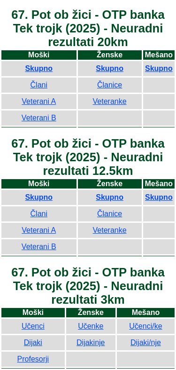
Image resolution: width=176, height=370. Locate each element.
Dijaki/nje (145, 342)
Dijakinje (91, 342)
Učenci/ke (145, 326)
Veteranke (110, 101)
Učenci (33, 326)
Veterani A (39, 101)
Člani (39, 85)
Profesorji (33, 359)
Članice (109, 85)
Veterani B (39, 118)
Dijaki (33, 342)
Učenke (90, 326)
